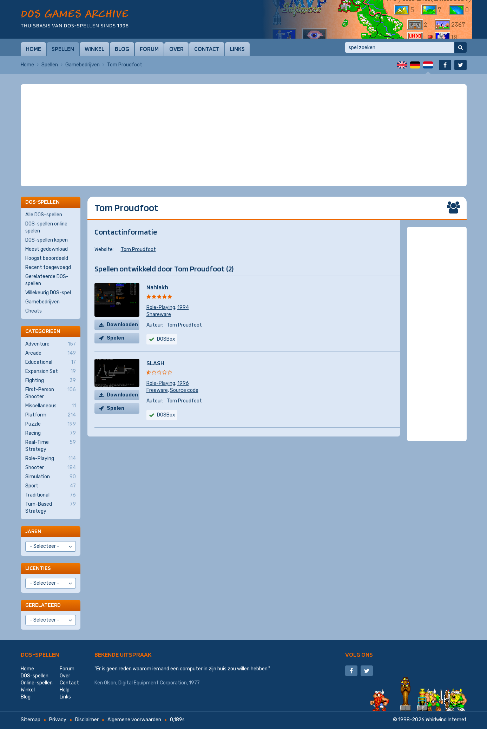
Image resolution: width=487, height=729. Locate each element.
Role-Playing (160, 307)
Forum (149, 48)
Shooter (50, 467)
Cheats (33, 311)
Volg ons (359, 654)
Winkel (94, 48)
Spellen (63, 48)
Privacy (57, 720)
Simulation (50, 476)
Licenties (38, 568)
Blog (122, 48)
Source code (184, 390)
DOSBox (166, 339)
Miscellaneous (50, 405)
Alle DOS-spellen (43, 215)
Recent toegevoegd (48, 267)
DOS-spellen (40, 654)
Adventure (50, 344)
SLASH (155, 363)
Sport (50, 486)
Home (33, 48)
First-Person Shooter (50, 393)
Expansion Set (50, 371)
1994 (183, 307)
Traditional (50, 495)
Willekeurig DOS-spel (48, 293)
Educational (50, 362)
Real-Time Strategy (50, 445)
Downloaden (122, 325)
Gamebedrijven (82, 65)
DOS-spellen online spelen (46, 227)
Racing (50, 433)
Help (65, 690)
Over (176, 48)
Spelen (115, 338)
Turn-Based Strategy (50, 507)
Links (237, 48)
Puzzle (50, 424)
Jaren (33, 531)
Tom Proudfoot (138, 249)
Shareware (158, 314)
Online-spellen (37, 683)
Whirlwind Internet (446, 720)
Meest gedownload (46, 249)
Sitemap (30, 720)
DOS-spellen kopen (46, 240)
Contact (206, 48)
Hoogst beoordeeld (46, 258)
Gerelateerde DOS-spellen (46, 280)
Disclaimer (87, 720)
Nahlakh (157, 287)
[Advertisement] (243, 102)
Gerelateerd (43, 605)
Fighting (50, 380)
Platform (50, 415)
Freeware (157, 390)
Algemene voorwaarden (134, 720)
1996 (183, 383)
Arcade (50, 353)
